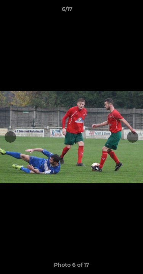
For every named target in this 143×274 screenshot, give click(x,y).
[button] (115, 11)
